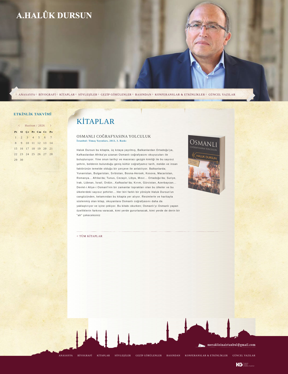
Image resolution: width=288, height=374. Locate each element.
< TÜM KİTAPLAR (90, 236)
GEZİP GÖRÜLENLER (116, 94)
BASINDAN (143, 94)
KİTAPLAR (67, 94)
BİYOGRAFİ (47, 94)
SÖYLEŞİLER (87, 94)
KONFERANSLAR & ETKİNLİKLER (180, 94)
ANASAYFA (27, 94)
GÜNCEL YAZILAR (222, 94)
